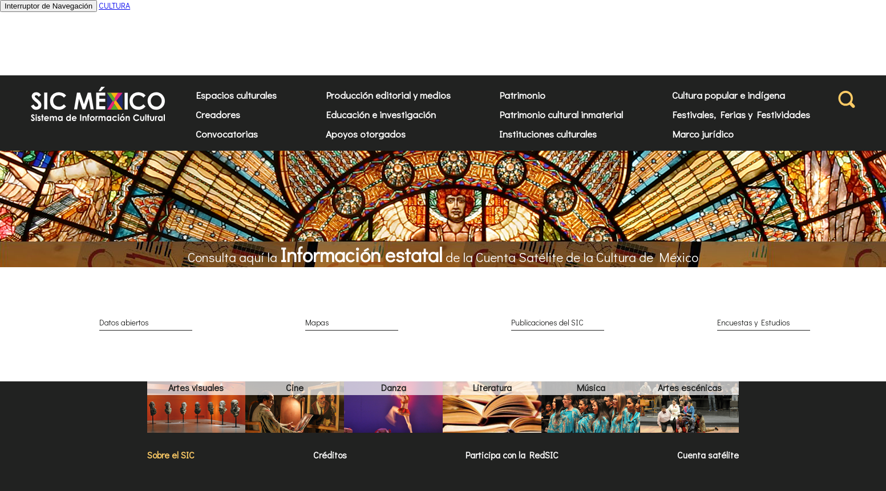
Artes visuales (196, 387)
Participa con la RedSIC (512, 455)
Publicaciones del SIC (547, 322)
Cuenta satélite (708, 455)
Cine (295, 387)
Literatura (492, 387)
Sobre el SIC (171, 455)
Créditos (330, 455)
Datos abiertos (124, 322)
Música (591, 387)
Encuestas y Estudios (753, 322)
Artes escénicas (690, 387)
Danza (393, 387)
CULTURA (114, 5)
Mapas (317, 322)
